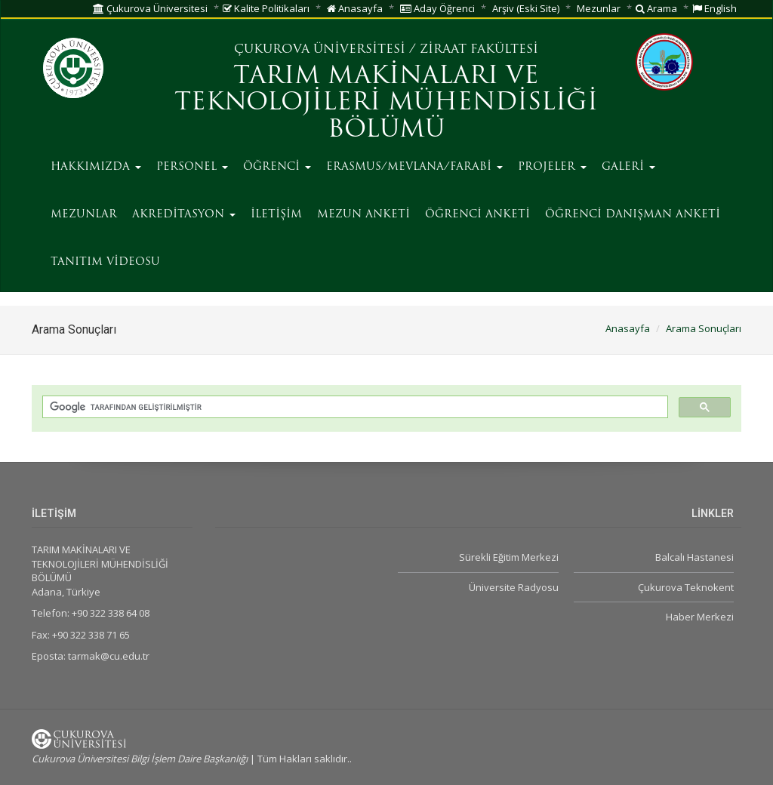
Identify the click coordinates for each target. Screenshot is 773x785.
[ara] (354, 407)
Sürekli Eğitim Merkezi (509, 557)
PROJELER (552, 167)
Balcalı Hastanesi (694, 557)
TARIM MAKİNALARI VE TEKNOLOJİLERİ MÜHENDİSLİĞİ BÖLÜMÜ (386, 103)
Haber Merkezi (700, 616)
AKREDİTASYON (184, 214)
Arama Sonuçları (703, 328)
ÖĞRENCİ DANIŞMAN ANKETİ (632, 214)
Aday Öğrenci (437, 8)
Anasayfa (355, 8)
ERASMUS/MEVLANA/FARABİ (414, 167)
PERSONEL (192, 167)
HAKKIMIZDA (96, 167)
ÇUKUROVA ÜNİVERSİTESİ (319, 50)
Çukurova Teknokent (686, 587)
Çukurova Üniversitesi (150, 8)
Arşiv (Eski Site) (525, 8)
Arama (656, 8)
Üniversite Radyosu (514, 587)
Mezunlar (599, 8)
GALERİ (628, 167)
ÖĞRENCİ (277, 167)
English (714, 8)
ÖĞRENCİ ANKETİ (477, 214)
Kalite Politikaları (266, 8)
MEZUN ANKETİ (363, 214)
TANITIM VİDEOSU (105, 262)
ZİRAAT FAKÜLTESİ (479, 50)
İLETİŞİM (276, 214)
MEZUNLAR (84, 214)
